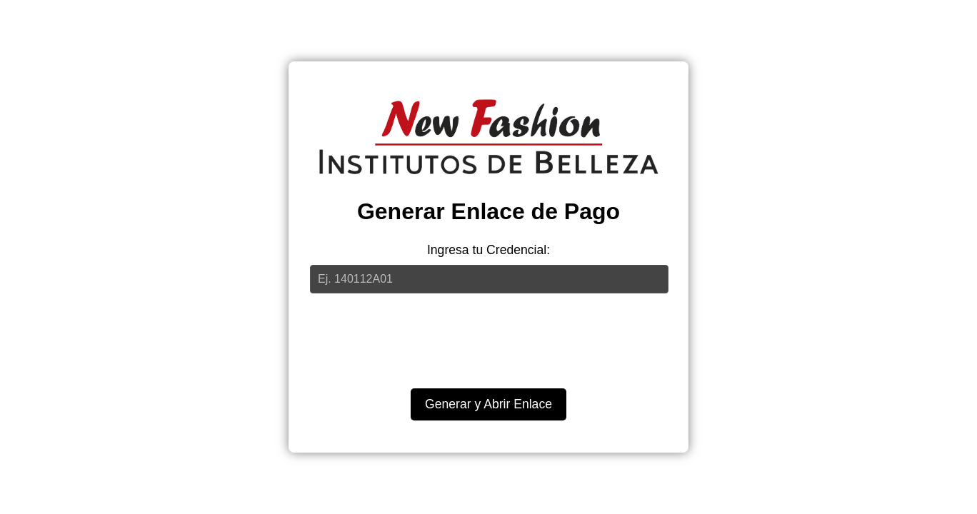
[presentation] (488, 335)
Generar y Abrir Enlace (488, 404)
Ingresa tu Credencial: (488, 250)
